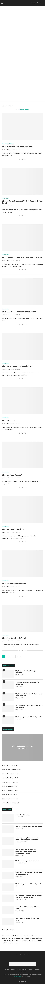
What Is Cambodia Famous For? (11, 769)
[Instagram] (34, 3)
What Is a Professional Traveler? (14, 584)
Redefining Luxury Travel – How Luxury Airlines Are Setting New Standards (27, 839)
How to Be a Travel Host (23, 815)
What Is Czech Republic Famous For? (27, 861)
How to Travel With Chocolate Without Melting (27, 908)
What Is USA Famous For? (10, 790)
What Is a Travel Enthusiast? (13, 529)
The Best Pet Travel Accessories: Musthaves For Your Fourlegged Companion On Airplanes (25, 851)
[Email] (40, 3)
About (7, 969)
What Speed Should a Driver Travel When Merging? (22, 257)
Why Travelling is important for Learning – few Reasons (28, 706)
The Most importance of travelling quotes (28, 717)
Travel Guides (10, 143)
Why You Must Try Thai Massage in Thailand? (26, 672)
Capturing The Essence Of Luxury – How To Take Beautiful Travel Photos (28, 896)
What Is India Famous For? (10, 786)
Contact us (22, 971)
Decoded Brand (17, 976)
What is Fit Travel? (9, 421)
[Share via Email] (25, 159)
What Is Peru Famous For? (10, 778)
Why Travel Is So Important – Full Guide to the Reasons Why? (28, 695)
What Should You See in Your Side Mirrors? (19, 312)
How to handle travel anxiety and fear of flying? (28, 919)
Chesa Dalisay (6, 149)
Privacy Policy (14, 969)
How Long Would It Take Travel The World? (28, 826)
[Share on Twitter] (22, 159)
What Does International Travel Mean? (17, 366)
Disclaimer (22, 969)
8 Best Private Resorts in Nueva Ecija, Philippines (27, 683)
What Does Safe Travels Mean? (14, 638)
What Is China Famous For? (10, 782)
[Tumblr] (37, 3)
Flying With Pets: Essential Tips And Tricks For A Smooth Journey (28, 873)
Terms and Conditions (33, 969)
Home (3, 106)
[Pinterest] (22, 954)
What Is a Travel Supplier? (12, 475)
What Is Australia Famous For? (11, 774)
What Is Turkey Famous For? (10, 803)
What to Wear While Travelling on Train (17, 147)
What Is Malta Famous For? (22, 746)
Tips (3, 143)
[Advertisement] (22, 79)
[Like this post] (19, 159)
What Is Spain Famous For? (10, 798)
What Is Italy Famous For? (10, 794)
